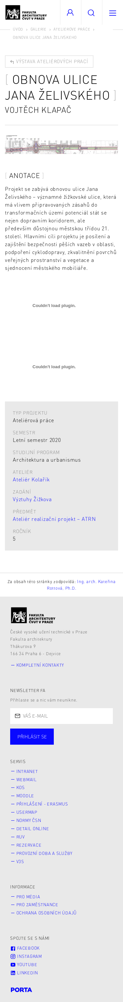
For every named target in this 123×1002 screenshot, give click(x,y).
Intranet (27, 771)
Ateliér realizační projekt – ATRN (54, 518)
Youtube (23, 964)
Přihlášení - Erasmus (42, 804)
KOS (20, 787)
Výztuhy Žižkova (32, 499)
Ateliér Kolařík (31, 479)
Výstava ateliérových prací (48, 61)
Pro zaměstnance (37, 904)
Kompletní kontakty (40, 665)
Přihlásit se (32, 736)
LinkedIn (24, 972)
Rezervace (29, 845)
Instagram (26, 956)
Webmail (26, 779)
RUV (20, 836)
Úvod (18, 29)
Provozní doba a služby (44, 853)
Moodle (25, 795)
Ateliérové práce (71, 29)
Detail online (32, 828)
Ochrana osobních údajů (46, 912)
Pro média (28, 896)
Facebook (25, 948)
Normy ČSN (28, 820)
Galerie (39, 29)
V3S (20, 861)
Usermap (26, 812)
